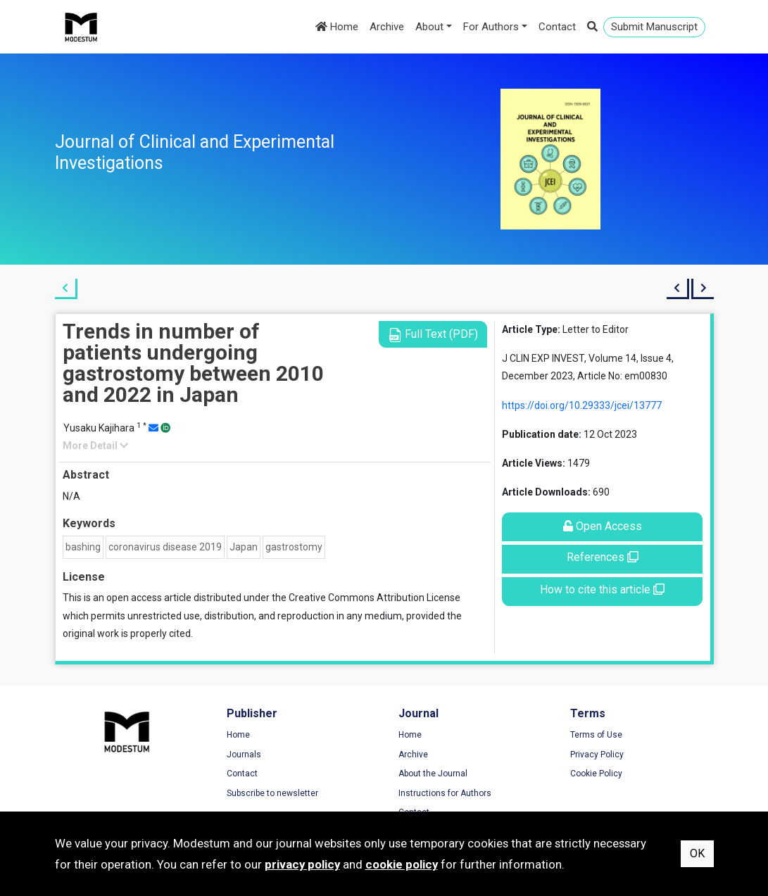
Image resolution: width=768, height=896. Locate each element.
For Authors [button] (491, 26)
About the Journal (432, 773)
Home (336, 26)
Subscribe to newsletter (272, 793)
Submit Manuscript (654, 26)
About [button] (429, 26)
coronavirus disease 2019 (165, 547)
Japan (243, 547)
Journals (244, 754)
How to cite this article (602, 589)
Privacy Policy (597, 754)
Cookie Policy (596, 773)
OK (697, 853)
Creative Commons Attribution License (374, 597)
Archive (387, 26)
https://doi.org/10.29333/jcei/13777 (582, 405)
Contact (557, 26)
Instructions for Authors (444, 793)
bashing (83, 547)
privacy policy (302, 864)
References (602, 557)
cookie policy (401, 864)
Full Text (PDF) (433, 334)
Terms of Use (596, 735)
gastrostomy (293, 547)
